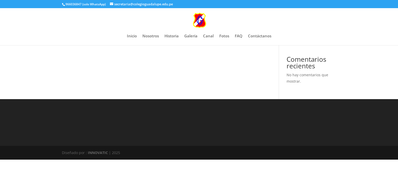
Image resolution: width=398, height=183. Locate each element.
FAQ (238, 36)
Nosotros (150, 36)
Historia (171, 36)
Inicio (132, 36)
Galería (190, 36)
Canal (208, 36)
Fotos (224, 36)
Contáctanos (259, 36)
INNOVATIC (98, 152)
